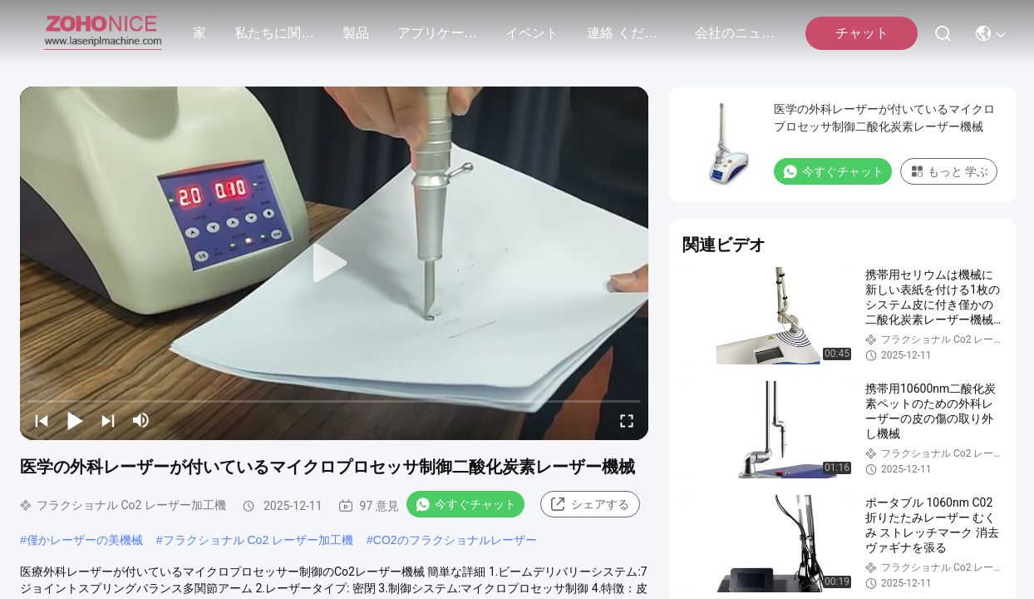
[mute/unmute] (141, 420)
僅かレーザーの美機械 (85, 540)
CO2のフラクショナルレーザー (455, 540)
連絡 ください (627, 33)
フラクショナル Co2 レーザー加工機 (258, 540)
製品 (355, 33)
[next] (108, 420)
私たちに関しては (274, 33)
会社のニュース (735, 33)
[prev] (41, 420)
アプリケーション (437, 33)
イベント (532, 33)
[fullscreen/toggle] (626, 420)
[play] (334, 264)
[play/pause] (74, 420)
